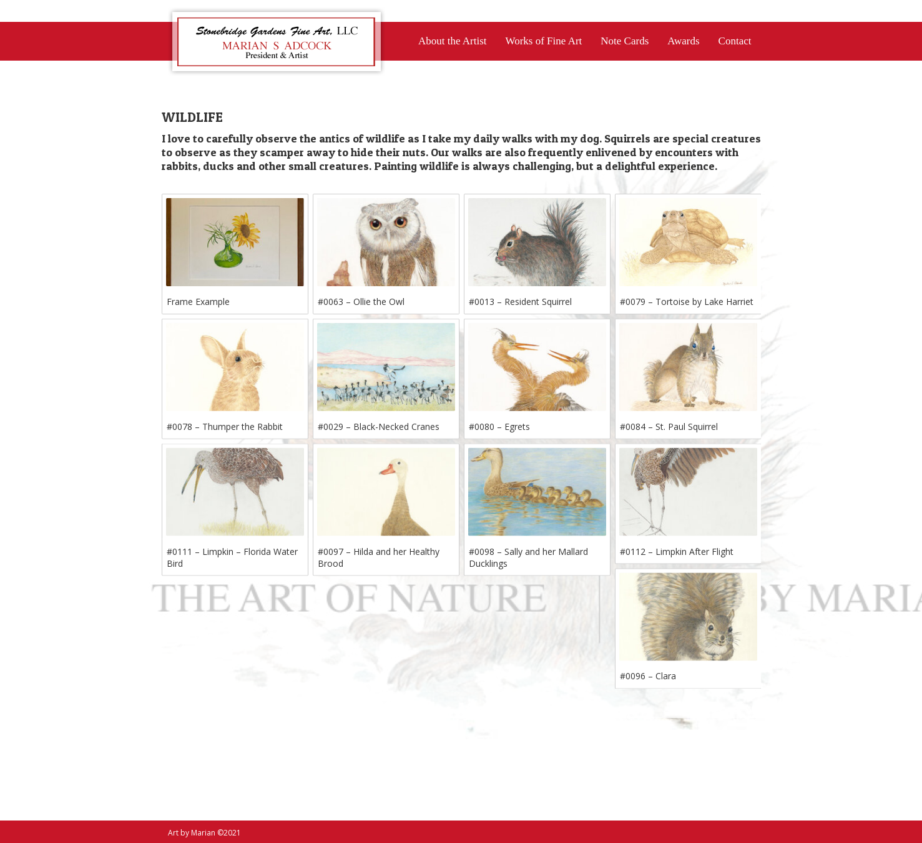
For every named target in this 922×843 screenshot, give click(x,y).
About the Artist (452, 41)
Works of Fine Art (543, 41)
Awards (683, 41)
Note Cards (625, 41)
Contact (735, 41)
